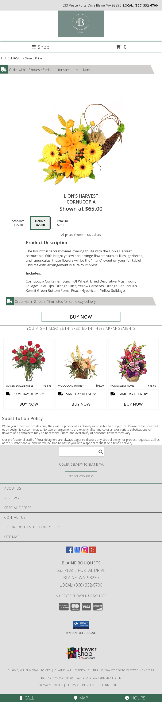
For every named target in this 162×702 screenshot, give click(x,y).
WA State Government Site (99, 677)
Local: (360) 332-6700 (81, 585)
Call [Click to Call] (27, 698)
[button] (81, 625)
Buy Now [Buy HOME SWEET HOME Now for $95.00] (133, 404)
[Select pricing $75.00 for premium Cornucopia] (62, 223)
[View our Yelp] (92, 551)
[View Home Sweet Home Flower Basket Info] (133, 361)
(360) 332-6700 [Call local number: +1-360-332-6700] (146, 5)
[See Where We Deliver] (81, 476)
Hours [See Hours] (135, 698)
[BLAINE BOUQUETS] (81, 36)
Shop (40, 46)
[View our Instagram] (84, 551)
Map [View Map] (81, 698)
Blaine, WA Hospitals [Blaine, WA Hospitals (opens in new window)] (72, 670)
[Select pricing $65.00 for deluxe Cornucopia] (40, 223)
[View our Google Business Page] (77, 551)
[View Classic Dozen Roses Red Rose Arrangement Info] (28, 361)
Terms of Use (113, 685)
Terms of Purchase (82, 685)
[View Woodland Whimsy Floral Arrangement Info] (81, 361)
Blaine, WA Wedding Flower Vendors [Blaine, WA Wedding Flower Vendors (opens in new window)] (123, 670)
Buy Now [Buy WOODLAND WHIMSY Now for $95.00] (81, 404)
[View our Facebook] (69, 551)
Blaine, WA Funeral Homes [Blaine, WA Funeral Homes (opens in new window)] (29, 670)
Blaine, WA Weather (57, 677)
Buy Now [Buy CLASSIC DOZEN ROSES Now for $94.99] (28, 404)
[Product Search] (81, 452)
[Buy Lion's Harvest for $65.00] (81, 317)
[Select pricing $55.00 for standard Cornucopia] (18, 223)
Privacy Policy (50, 685)
